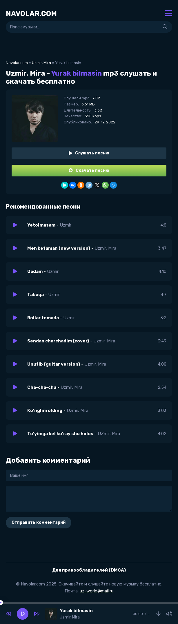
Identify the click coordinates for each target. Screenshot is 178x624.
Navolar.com (17, 63)
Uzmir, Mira (41, 63)
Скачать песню (89, 170)
